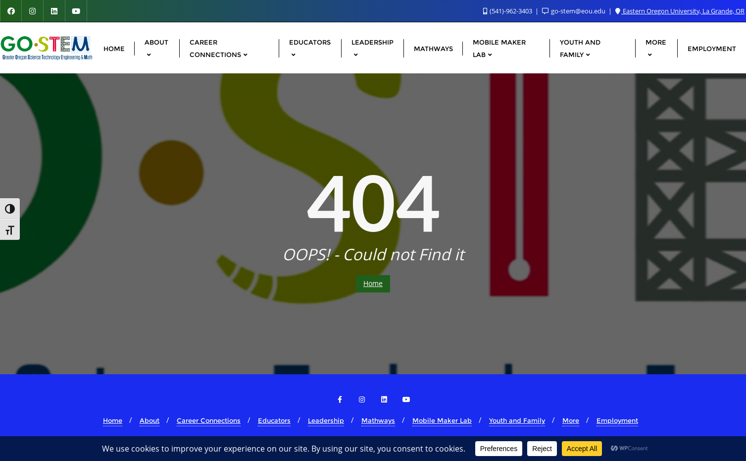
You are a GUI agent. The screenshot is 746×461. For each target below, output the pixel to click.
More (570, 420)
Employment (617, 420)
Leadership (326, 420)
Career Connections (209, 420)
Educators (274, 420)
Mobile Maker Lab (442, 420)
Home (373, 283)
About (149, 420)
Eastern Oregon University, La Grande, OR (680, 10)
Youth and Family (517, 420)
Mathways (378, 420)
